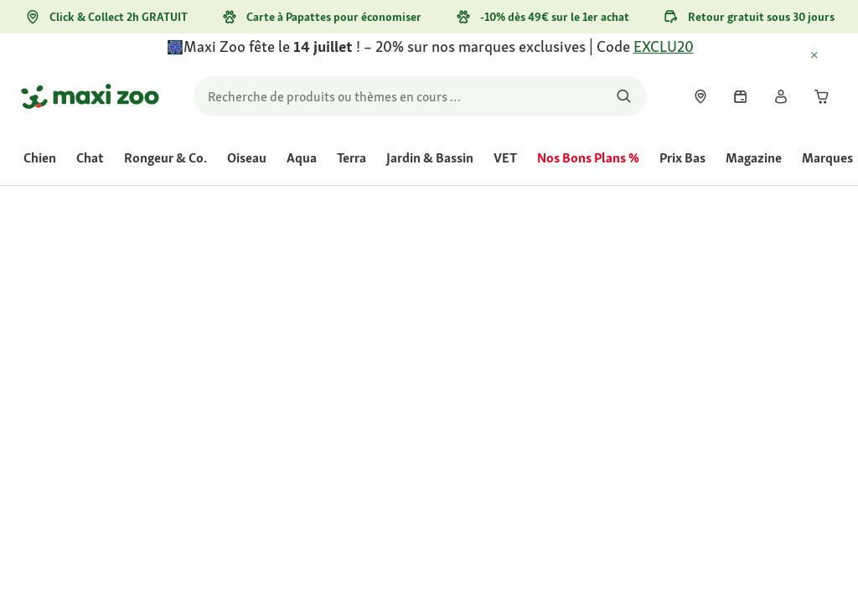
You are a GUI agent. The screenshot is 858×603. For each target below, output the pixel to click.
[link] (700, 96)
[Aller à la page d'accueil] (90, 96)
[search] (420, 96)
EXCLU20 (663, 46)
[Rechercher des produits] (624, 96)
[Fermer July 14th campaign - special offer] (829, 56)
